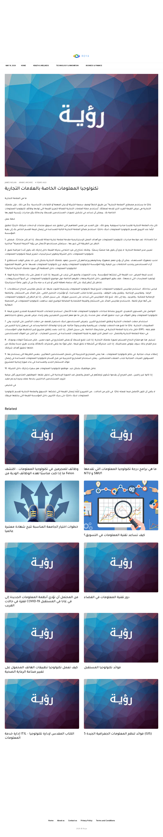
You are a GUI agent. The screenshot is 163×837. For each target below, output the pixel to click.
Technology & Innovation (67, 66)
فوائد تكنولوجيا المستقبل (102, 671)
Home (23, 66)
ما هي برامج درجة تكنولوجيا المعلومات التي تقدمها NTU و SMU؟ (120, 475)
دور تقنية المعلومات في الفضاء (106, 600)
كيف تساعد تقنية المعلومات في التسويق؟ (114, 538)
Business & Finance (94, 66)
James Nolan (10, 183)
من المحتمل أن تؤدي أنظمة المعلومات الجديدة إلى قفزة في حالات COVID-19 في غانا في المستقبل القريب (41, 605)
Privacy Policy (86, 821)
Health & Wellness (41, 66)
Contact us (72, 821)
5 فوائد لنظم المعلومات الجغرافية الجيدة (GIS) (118, 737)
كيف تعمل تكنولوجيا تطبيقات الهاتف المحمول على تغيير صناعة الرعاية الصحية (41, 673)
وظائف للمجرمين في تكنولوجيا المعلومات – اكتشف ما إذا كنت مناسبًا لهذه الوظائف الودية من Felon (41, 475)
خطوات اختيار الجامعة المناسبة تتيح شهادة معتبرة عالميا (41, 532)
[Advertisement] (81, 24)
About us (60, 821)
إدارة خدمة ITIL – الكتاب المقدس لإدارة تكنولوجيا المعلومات (39, 739)
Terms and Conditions (105, 821)
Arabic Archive (26, 183)
